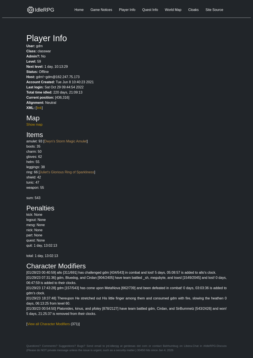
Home (79, 10)
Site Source (214, 10)
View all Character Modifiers (48, 324)
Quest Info (150, 10)
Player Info (127, 10)
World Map (173, 10)
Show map (34, 124)
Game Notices (101, 10)
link (39, 108)
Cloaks (193, 10)
